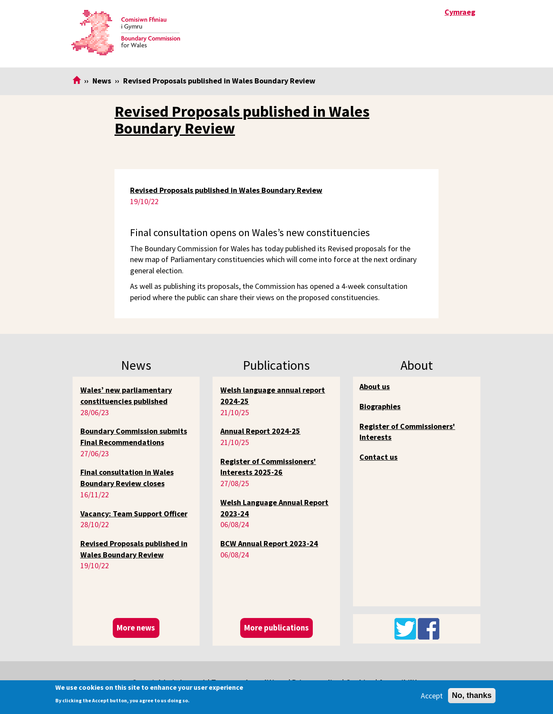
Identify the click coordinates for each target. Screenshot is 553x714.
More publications (276, 628)
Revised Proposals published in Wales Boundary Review (241, 120)
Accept (432, 696)
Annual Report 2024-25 (260, 431)
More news (136, 628)
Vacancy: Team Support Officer (134, 514)
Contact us (378, 457)
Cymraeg (460, 12)
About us (374, 386)
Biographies (379, 406)
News (101, 81)
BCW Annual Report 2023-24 (269, 543)
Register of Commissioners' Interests (407, 431)
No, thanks (472, 695)
